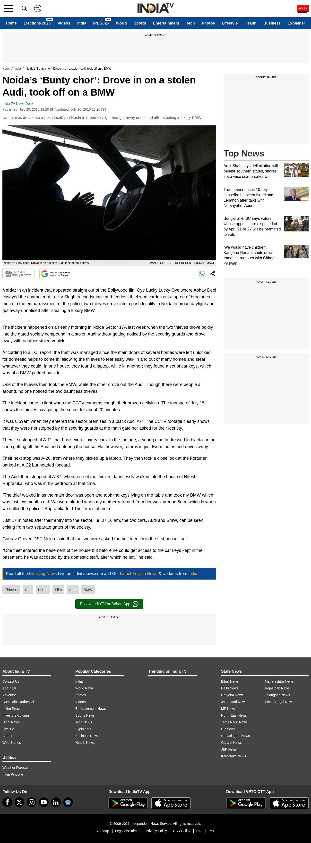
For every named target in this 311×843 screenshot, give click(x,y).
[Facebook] (7, 802)
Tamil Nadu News (234, 722)
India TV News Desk (17, 104)
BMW (88, 590)
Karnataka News (233, 756)
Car (28, 590)
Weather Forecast (15, 767)
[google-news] (68, 802)
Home (11, 23)
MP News (228, 709)
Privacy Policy (156, 831)
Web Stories (11, 743)
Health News (85, 743)
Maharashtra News (279, 681)
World (121, 23)
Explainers (83, 729)
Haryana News (232, 695)
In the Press (11, 709)
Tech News (83, 722)
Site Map (102, 831)
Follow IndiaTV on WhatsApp (109, 604)
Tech (190, 23)
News (6, 68)
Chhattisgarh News (235, 736)
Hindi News (11, 722)
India (81, 23)
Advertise (9, 695)
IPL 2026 (101, 23)
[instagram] (31, 802)
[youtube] (44, 802)
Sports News (85, 715)
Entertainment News (90, 709)
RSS (212, 831)
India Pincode (12, 774)
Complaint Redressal (18, 702)
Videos (64, 23)
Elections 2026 (37, 23)
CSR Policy (181, 831)
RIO (199, 831)
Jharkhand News (233, 702)
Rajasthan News (277, 688)
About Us (9, 688)
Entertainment (166, 23)
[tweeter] (19, 802)
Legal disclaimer (127, 831)
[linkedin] (56, 802)
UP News (228, 729)
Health (251, 23)
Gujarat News (231, 743)
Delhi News (229, 688)
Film (58, 590)
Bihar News (230, 681)
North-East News (234, 715)
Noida (43, 590)
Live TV (8, 729)
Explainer (296, 23)
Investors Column (15, 715)
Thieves (11, 590)
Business (272, 23)
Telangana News (277, 695)
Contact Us (10, 681)
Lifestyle (230, 23)
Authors (8, 736)
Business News (87, 736)
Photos (208, 23)
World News (84, 688)
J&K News (229, 749)
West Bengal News (279, 702)
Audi (72, 590)
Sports (140, 23)
